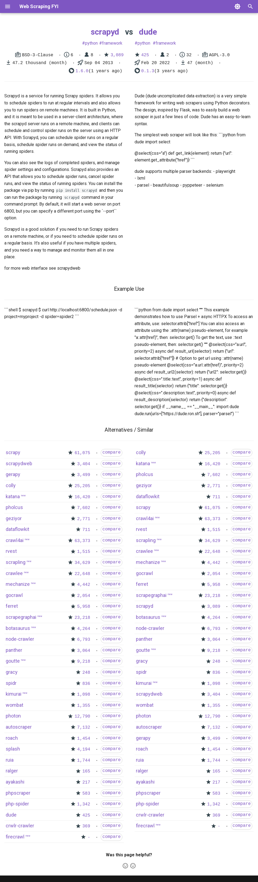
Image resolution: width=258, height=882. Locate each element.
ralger (12, 771)
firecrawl (15, 837)
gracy (12, 672)
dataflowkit (17, 529)
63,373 (82, 541)
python (91, 43)
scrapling (15, 562)
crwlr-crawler (20, 825)
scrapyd (105, 32)
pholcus (14, 507)
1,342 (83, 804)
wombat (14, 705)
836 (86, 684)
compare (111, 452)
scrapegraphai (21, 617)
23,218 (82, 618)
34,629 (82, 563)
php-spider (17, 804)
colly (11, 485)
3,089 (116, 55)
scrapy (13, 452)
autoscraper (19, 727)
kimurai (13, 694)
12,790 (82, 716)
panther (14, 650)
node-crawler (20, 639)
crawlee (14, 573)
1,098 (83, 695)
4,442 (83, 585)
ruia (10, 760)
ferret (12, 606)
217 (86, 782)
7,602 (83, 508)
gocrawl (14, 595)
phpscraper (18, 793)
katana (13, 496)
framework (112, 43)
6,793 (83, 640)
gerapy (13, 474)
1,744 (83, 761)
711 (86, 530)
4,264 (83, 629)
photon (13, 716)
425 (145, 55)
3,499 (83, 475)
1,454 (83, 739)
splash (13, 749)
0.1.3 (147, 71)
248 (86, 673)
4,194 (83, 749)
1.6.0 (82, 71)
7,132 (83, 728)
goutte (13, 661)
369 (86, 826)
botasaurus (18, 628)
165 (86, 771)
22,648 (82, 574)
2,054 (83, 596)
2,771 (83, 519)
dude (148, 32)
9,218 (83, 662)
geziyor (14, 518)
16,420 (82, 497)
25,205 (82, 486)
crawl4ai (15, 540)
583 (86, 794)
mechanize (18, 584)
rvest (11, 551)
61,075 (82, 453)
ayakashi (15, 782)
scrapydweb (19, 463)
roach (12, 738)
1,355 (83, 706)
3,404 (83, 464)
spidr (11, 683)
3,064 (83, 651)
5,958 (83, 607)
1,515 (83, 552)
